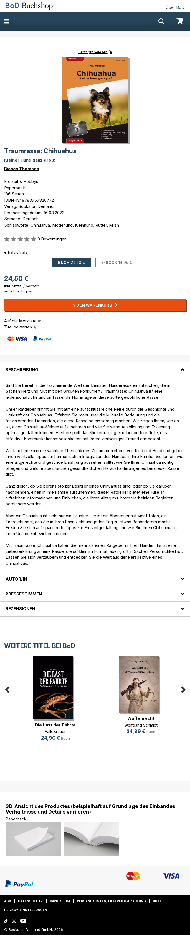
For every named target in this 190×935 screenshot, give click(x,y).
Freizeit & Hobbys (21, 181)
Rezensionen (20, 608)
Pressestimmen (24, 594)
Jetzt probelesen (93, 52)
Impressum (60, 901)
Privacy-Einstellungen (25, 910)
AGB (7, 901)
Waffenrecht (140, 718)
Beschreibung (22, 369)
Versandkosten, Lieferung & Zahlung (111, 901)
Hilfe (157, 901)
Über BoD (175, 7)
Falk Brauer (55, 731)
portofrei (33, 286)
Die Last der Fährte (55, 724)
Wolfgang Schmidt (141, 725)
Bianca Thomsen (21, 168)
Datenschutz (30, 901)
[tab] (95, 366)
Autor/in (16, 579)
